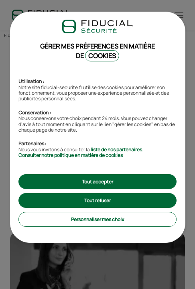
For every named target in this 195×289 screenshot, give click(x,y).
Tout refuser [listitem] (97, 200)
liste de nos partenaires (116, 149)
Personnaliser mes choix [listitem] (97, 219)
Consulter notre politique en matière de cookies (70, 155)
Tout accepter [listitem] (97, 181)
